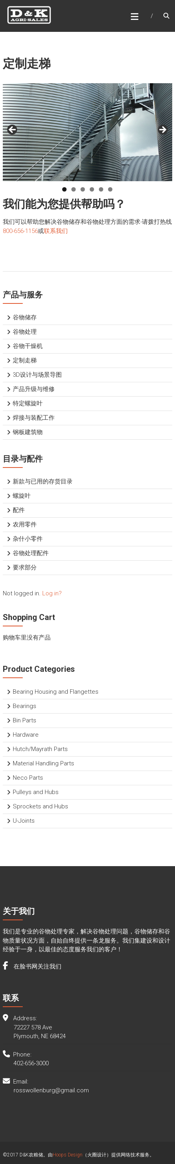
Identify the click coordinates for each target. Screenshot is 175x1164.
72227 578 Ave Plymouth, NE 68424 (40, 1032)
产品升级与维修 (34, 389)
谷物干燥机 (28, 346)
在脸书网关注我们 (36, 966)
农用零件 (25, 524)
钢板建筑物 (28, 432)
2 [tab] (73, 189)
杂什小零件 (28, 538)
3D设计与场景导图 (37, 374)
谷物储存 (25, 317)
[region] (88, 132)
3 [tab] (83, 189)
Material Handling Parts (43, 763)
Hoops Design (68, 1155)
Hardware (26, 734)
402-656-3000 (31, 1063)
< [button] (13, 130)
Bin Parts (24, 720)
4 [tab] (92, 189)
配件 (19, 510)
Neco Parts (28, 777)
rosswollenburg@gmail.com (51, 1090)
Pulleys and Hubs (36, 792)
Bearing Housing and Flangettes (55, 691)
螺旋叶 (22, 495)
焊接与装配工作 (34, 417)
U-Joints (24, 820)
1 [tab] (64, 189)
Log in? (52, 593)
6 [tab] (110, 189)
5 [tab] (101, 189)
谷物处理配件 (31, 553)
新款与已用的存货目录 (43, 481)
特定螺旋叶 (28, 403)
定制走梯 (25, 360)
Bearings (24, 706)
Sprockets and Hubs (40, 806)
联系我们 (56, 231)
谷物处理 (25, 331)
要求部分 (25, 567)
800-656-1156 (20, 231)
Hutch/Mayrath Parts (40, 749)
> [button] (162, 130)
